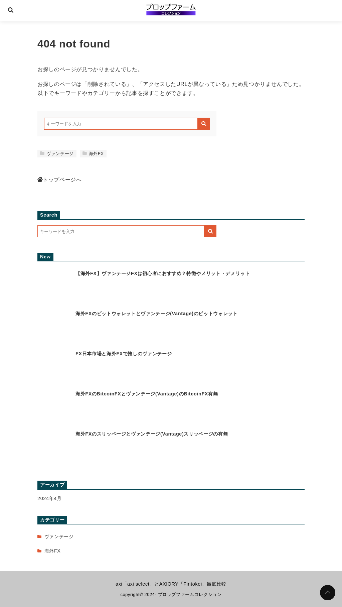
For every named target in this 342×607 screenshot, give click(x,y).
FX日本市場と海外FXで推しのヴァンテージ (123, 353)
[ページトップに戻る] (327, 592)
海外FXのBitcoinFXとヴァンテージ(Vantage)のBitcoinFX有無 (146, 393)
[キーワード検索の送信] (204, 124)
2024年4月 (49, 498)
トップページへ (59, 180)
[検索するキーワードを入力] (121, 124)
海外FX (93, 153)
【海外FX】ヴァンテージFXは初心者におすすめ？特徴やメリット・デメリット (162, 273)
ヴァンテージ (57, 153)
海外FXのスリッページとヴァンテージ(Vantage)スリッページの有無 (151, 434)
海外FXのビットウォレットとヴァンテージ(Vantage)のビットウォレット (156, 313)
